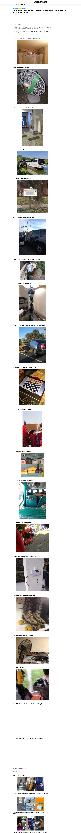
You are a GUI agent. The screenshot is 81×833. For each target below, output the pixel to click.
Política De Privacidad (39, 828)
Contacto (33, 828)
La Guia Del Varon (40, 2)
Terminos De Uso (47, 828)
